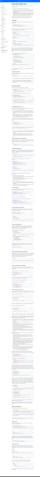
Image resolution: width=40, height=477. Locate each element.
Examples (25, 1)
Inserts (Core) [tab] (20, 75)
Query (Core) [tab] (30, 75)
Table (19, 162)
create (21, 78)
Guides (22, 1)
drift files (19, 436)
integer (19, 25)
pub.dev (29, 1)
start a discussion (24, 402)
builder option (14, 244)
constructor (19, 212)
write (31, 127)
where (21, 127)
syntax (23, 319)
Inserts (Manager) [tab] (14, 75)
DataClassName (14, 95)
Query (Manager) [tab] (25, 75)
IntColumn (14, 193)
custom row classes (26, 414)
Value (15, 123)
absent (17, 123)
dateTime (23, 164)
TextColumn (14, 163)
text (20, 26)
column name (31, 468)
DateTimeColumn (15, 164)
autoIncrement (23, 25)
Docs (20, 1)
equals (28, 127)
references (24, 203)
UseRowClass (14, 161)
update (16, 127)
